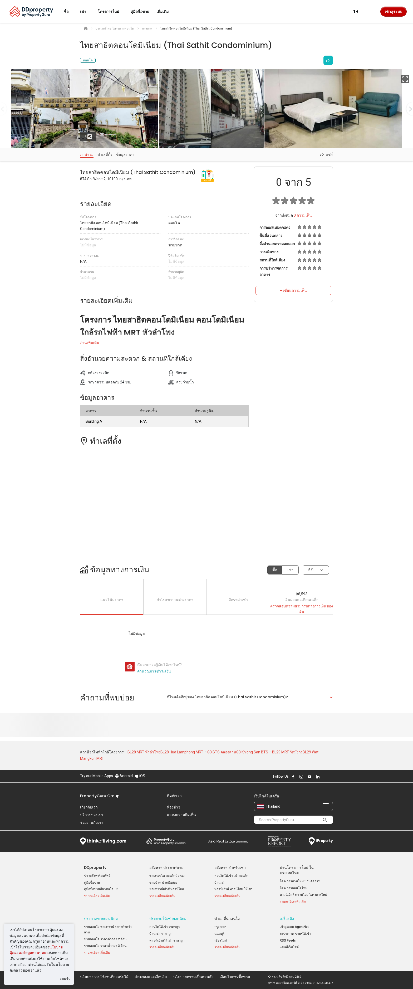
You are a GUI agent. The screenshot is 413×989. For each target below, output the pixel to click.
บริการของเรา (91, 815)
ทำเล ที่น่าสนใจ (227, 918)
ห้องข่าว (173, 807)
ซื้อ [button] (69, 11)
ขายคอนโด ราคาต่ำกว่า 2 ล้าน (105, 939)
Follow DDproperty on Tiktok (331, 776)
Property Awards (166, 841)
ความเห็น (303, 215)
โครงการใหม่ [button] (111, 11)
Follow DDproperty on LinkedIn (317, 776)
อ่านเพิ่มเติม (89, 342)
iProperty (321, 841)
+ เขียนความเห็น (293, 290)
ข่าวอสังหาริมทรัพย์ (97, 876)
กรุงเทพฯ (220, 927)
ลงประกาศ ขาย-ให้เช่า (295, 934)
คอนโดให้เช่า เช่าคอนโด (231, 876)
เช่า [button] (86, 11)
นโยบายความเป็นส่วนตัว (193, 977)
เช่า (290, 570)
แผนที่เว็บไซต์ (289, 947)
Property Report (279, 841)
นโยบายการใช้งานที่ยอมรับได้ (104, 977)
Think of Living (103, 841)
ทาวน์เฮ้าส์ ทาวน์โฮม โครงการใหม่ (303, 895)
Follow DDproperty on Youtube (309, 776)
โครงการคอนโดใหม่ (293, 888)
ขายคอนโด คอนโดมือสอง (167, 876)
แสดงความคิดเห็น (181, 815)
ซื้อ (274, 570)
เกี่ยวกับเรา (89, 807)
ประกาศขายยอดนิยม (101, 918)
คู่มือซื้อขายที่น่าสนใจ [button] (101, 889)
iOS (140, 776)
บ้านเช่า (219, 882)
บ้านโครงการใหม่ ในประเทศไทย (297, 870)
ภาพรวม (87, 154)
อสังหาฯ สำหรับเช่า (230, 867)
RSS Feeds (288, 940)
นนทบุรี (219, 934)
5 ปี (310, 570)
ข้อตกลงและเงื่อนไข (151, 977)
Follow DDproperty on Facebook (293, 776)
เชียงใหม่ (220, 940)
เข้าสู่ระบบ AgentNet (294, 927)
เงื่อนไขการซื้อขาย (235, 977)
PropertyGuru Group (100, 795)
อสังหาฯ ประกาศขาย (166, 867)
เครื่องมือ (287, 918)
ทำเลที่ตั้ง (104, 154)
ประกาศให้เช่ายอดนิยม (167, 918)
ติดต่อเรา (174, 795)
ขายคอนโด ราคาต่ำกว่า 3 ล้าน (105, 946)
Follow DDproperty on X (325, 776)
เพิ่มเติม (165, 11)
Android (124, 776)
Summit (228, 841)
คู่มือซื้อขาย (92, 882)
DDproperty (95, 867)
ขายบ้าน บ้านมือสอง (163, 882)
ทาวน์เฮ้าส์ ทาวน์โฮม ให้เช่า (233, 889)
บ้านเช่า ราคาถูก (160, 934)
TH (359, 11)
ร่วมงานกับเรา (91, 822)
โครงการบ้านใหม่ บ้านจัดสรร (299, 881)
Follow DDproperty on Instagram (301, 776)
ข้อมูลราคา (125, 154)
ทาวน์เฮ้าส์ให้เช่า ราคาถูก (166, 940)
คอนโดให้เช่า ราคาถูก (164, 927)
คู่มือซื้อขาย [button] (140, 11)
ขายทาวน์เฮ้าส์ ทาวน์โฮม (166, 889)
